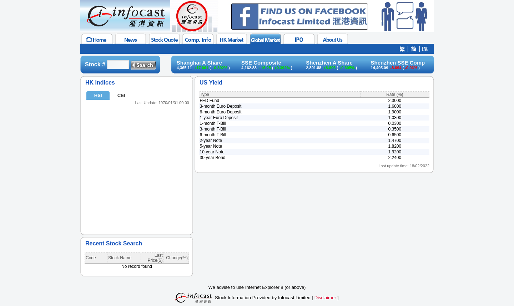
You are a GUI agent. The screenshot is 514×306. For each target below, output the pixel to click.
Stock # (95, 64)
